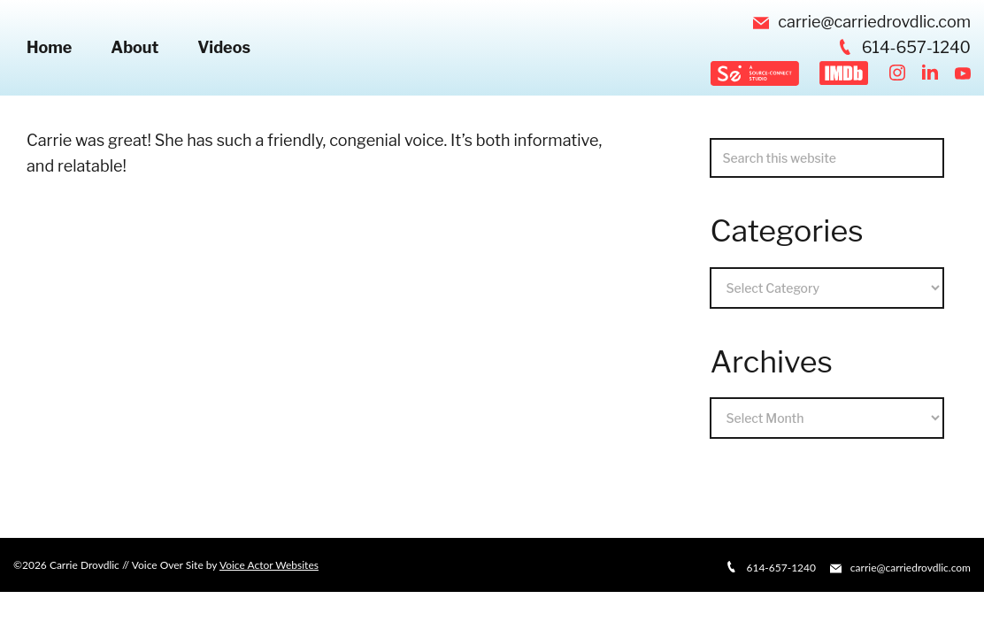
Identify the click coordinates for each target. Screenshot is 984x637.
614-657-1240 (904, 47)
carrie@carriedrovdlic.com (862, 21)
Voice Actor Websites (269, 565)
